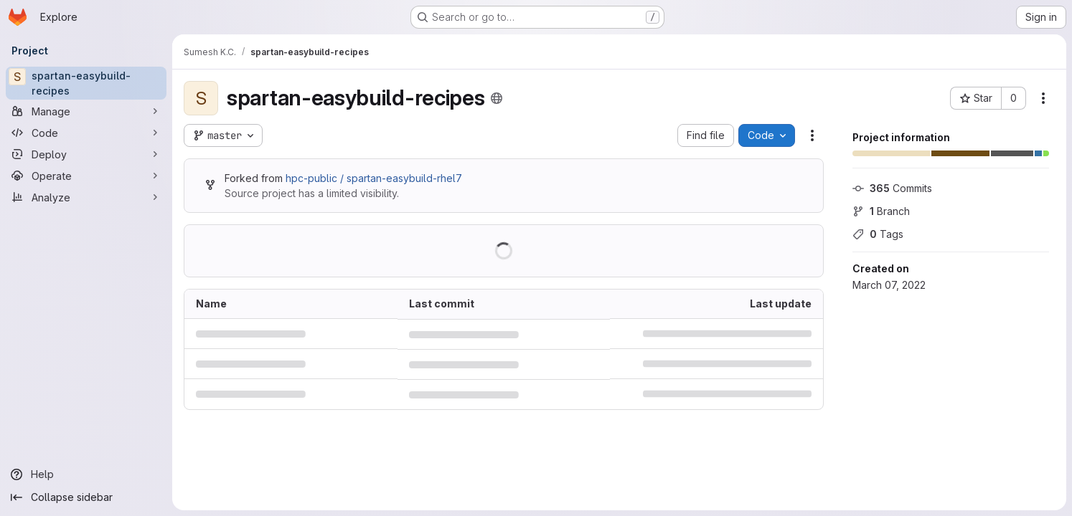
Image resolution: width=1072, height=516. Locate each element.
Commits (892, 188)
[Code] (86, 133)
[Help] (86, 474)
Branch (881, 211)
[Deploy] (86, 154)
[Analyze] (86, 197)
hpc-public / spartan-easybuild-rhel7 (374, 178)
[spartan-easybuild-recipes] (86, 83)
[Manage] (86, 111)
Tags (877, 234)
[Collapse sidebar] (86, 497)
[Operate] (86, 176)
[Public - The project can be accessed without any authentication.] (496, 98)
